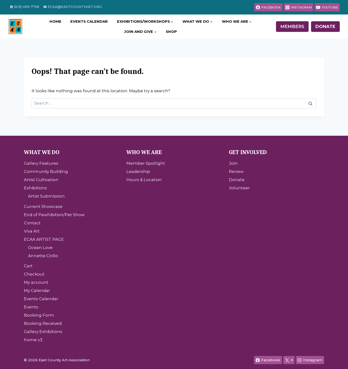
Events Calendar (89, 21)
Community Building (46, 171)
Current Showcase (43, 206)
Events (31, 307)
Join (233, 163)
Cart (28, 265)
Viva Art (32, 231)
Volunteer (239, 187)
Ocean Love (40, 247)
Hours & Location (144, 179)
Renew (236, 171)
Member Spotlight (145, 163)
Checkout (34, 274)
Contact (32, 222)
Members (292, 26)
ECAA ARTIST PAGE (44, 239)
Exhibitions (35, 187)
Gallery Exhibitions (43, 331)
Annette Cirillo (43, 255)
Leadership (138, 171)
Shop (171, 31)
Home (55, 21)
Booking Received (43, 323)
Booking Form (39, 315)
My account (36, 282)
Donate (325, 26)
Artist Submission (46, 196)
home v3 (33, 339)
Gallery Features (41, 163)
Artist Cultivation (41, 179)
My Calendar (37, 290)
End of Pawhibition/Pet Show (54, 214)
